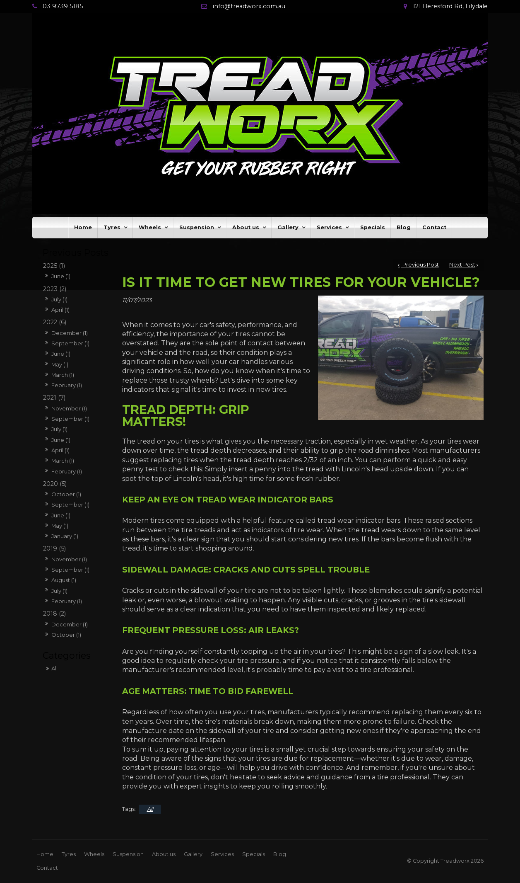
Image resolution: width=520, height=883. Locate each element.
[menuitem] (45, 854)
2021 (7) (54, 397)
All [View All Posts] (54, 668)
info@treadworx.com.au (249, 6)
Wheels (150, 227)
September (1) (70, 343)
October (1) (66, 494)
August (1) (63, 580)
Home (83, 227)
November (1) (69, 408)
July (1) (59, 299)
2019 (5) (54, 548)
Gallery (288, 227)
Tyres (112, 227)
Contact (434, 227)
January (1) (64, 536)
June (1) (60, 276)
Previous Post (420, 265)
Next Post (462, 265)
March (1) (62, 374)
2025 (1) (54, 265)
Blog (404, 227)
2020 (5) (55, 484)
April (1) (60, 309)
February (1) (66, 385)
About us (245, 227)
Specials (372, 227)
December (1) (69, 333)
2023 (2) (54, 289)
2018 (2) (54, 613)
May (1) (59, 364)
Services (329, 227)
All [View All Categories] (150, 809)
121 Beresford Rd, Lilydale (450, 6)
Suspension (196, 227)
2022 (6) (54, 322)
